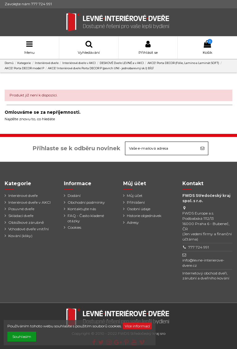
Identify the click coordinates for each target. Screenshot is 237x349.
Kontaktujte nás (82, 208)
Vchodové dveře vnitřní (28, 229)
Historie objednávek (144, 215)
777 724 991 (198, 247)
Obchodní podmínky (86, 202)
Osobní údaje (138, 208)
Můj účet (135, 195)
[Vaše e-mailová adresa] (161, 148)
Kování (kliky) (20, 235)
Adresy (133, 222)
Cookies (74, 227)
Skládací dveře (20, 215)
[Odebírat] (202, 148)
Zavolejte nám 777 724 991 (28, 4)
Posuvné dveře (21, 208)
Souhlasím (21, 336)
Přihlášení (136, 202)
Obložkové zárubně (26, 222)
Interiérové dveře (23, 195)
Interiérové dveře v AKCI (29, 202)
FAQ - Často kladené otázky (86, 218)
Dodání (74, 195)
